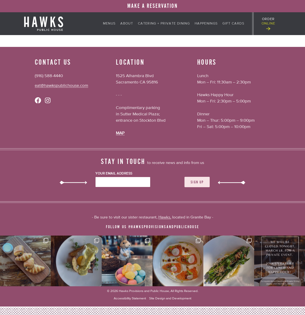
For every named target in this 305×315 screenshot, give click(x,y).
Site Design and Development (170, 298)
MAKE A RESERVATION (152, 6)
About (126, 23)
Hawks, (164, 217)
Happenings (206, 23)
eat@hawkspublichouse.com (61, 85)
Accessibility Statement (130, 298)
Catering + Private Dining (164, 23)
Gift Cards (233, 23)
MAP (120, 133)
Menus (109, 23)
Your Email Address (113, 173)
